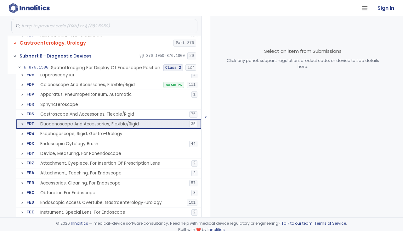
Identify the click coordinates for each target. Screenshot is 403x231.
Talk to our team (297, 223)
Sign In (385, 8)
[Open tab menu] (364, 8)
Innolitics (79, 223)
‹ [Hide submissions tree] (206, 117)
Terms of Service (330, 223)
